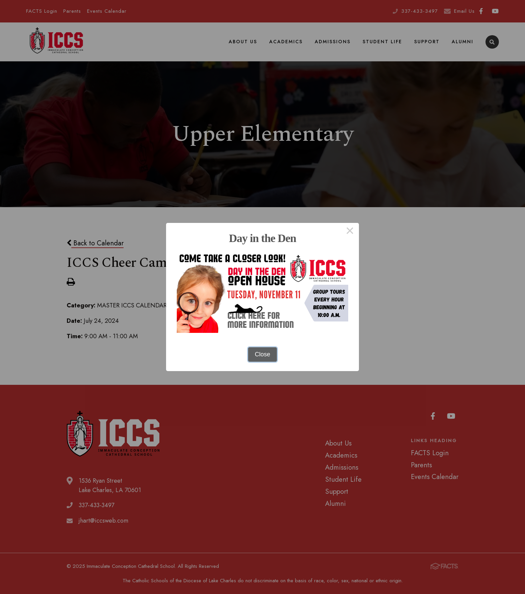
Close (262, 354)
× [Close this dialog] (349, 232)
